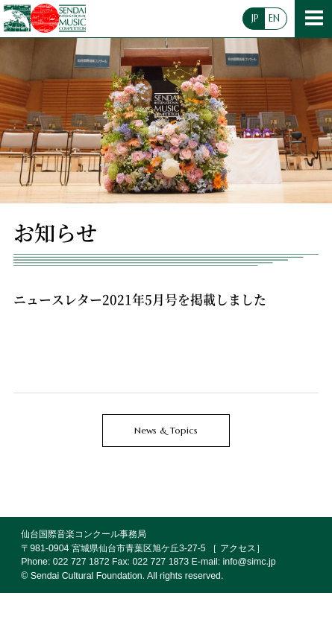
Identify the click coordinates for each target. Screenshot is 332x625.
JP (255, 19)
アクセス (238, 548)
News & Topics (166, 430)
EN (274, 19)
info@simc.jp (249, 561)
